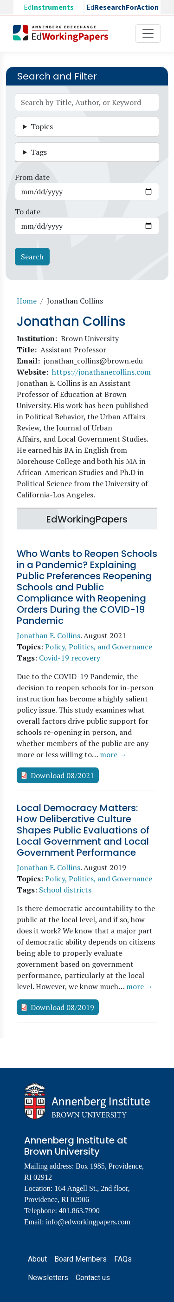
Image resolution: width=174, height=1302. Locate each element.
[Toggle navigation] (148, 33)
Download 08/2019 (62, 1007)
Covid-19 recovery (69, 658)
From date (32, 177)
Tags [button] (39, 152)
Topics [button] (42, 126)
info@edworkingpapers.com (88, 1222)
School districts (65, 890)
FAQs (123, 1259)
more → (113, 754)
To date (27, 211)
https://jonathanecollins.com (101, 372)
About (37, 1259)
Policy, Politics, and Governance (98, 646)
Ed (49, 7)
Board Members (80, 1259)
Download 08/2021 (62, 775)
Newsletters (48, 1277)
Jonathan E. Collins (48, 635)
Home (27, 301)
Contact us (93, 1277)
